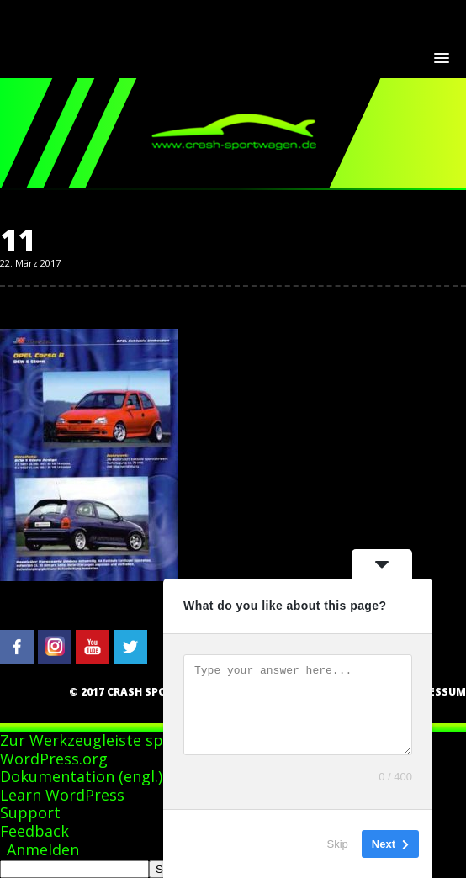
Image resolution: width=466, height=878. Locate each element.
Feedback (34, 831)
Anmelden (43, 849)
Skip (337, 844)
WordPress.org (54, 758)
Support (30, 812)
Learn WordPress (62, 795)
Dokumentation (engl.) (81, 776)
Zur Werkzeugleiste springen (105, 740)
